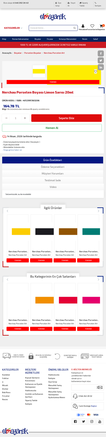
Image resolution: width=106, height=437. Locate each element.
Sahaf (95, 39)
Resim (84, 39)
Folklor (5, 378)
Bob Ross (6, 392)
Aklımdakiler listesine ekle (13, 147)
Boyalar (38, 39)
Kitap (4, 39)
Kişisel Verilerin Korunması (32, 379)
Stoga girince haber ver (12, 150)
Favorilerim (92, 27)
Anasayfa (6, 53)
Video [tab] (53, 186)
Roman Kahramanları (20, 39)
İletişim (98, 4)
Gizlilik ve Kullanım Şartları (34, 395)
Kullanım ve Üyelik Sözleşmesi (33, 385)
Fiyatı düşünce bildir (10, 145)
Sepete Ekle (66, 118)
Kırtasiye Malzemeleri (67, 39)
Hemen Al (52, 127)
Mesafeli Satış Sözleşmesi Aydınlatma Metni (56, 395)
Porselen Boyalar (32, 53)
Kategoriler (13, 27)
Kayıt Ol (71, 4)
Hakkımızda (30, 390)
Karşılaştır (35, 142)
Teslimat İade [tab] (52, 180)
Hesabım (83, 27)
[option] (18, 238)
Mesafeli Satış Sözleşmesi (55, 386)
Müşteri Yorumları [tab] (53, 173)
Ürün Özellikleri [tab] (52, 160)
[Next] (98, 211)
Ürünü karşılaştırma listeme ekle (15, 142)
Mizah (5, 385)
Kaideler (6, 375)
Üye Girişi (58, 4)
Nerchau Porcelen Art (54, 53)
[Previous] (7, 211)
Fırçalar (50, 39)
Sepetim (101, 27)
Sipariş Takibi (83, 4)
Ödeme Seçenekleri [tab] (52, 166)
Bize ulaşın (16, 3)
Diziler (5, 389)
